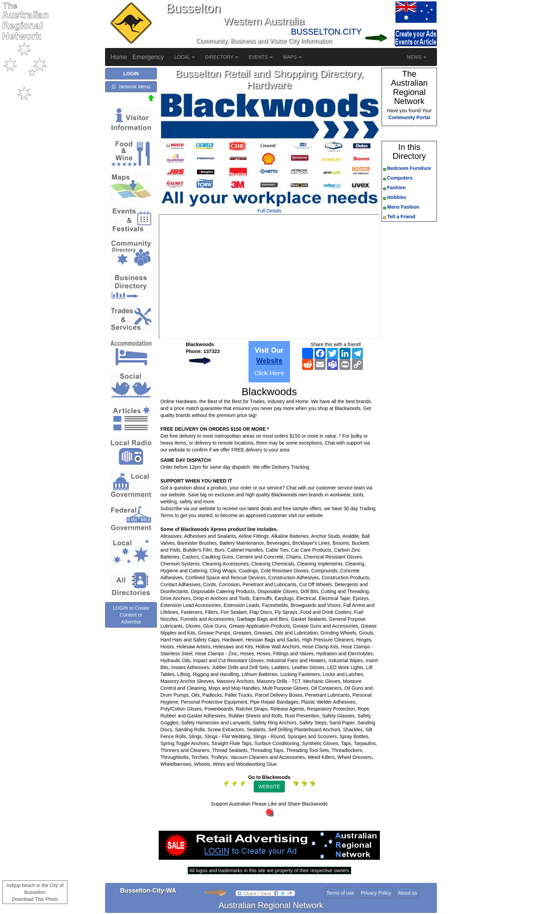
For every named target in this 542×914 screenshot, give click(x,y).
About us (407, 893)
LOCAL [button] (184, 57)
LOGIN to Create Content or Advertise (131, 615)
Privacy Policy (376, 893)
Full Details (269, 210)
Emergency (148, 57)
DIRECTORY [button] (221, 57)
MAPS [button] (292, 57)
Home (119, 57)
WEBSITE (269, 786)
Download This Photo (35, 899)
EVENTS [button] (261, 57)
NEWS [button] (416, 57)
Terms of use (340, 893)
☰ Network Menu (131, 86)
